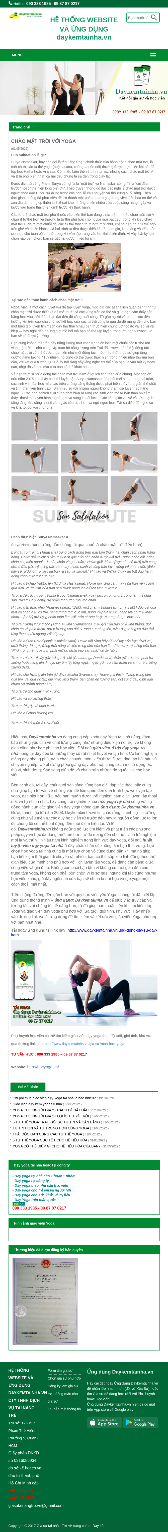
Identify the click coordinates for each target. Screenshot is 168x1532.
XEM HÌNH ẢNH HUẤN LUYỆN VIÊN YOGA (52, 1234)
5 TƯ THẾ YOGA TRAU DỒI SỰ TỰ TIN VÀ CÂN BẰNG (66, 1122)
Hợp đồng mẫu (59, 1394)
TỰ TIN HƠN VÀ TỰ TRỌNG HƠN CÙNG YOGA (61, 1128)
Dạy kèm (99, 1526)
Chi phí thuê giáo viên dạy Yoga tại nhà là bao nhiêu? (64, 1098)
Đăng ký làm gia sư (63, 1386)
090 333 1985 (38, 4)
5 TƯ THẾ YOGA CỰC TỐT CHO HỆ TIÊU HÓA (60, 1140)
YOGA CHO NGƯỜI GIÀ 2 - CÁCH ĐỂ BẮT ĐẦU (61, 1110)
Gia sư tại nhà (48, 1526)
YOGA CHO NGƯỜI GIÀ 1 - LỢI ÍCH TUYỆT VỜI (61, 1116)
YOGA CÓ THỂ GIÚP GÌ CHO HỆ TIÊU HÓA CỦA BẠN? (66, 1146)
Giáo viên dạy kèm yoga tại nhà (47, 1104)
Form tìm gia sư (60, 1371)
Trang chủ (21, 127)
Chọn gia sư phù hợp (64, 1378)
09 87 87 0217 (66, 4)
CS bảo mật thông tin (64, 1409)
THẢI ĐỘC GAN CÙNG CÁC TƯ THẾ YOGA (57, 1134)
